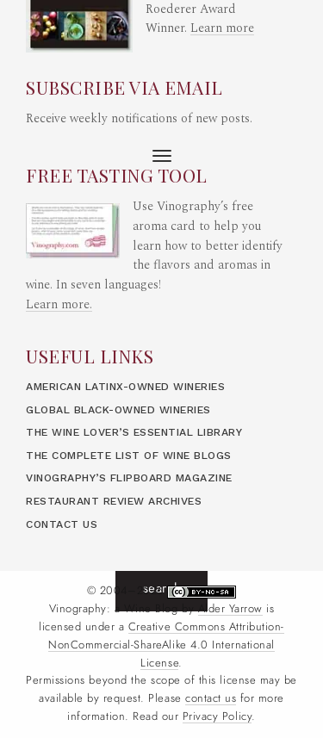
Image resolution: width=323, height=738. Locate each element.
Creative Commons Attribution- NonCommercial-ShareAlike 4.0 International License (166, 645)
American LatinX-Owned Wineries (125, 387)
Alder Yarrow (230, 609)
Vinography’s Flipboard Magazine (129, 478)
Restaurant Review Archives (114, 501)
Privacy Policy (217, 716)
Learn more (222, 28)
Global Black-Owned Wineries (118, 410)
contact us (210, 698)
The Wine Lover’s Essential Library (134, 432)
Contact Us (61, 524)
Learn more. (59, 304)
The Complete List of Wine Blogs (129, 456)
